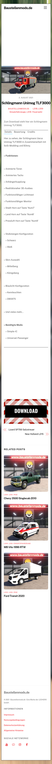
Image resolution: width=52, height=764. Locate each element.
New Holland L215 (34, 434)
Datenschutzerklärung (14, 725)
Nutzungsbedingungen (14, 720)
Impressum (9, 715)
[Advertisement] (26, 38)
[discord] (13, 744)
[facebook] (27, 744)
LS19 (35, 108)
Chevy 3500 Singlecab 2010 (20, 498)
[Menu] (45, 7)
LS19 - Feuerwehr (34, 112)
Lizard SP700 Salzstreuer (22, 429)
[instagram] (20, 744)
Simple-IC (12, 331)
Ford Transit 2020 (14, 595)
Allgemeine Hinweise (13, 730)
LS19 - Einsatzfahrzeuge (20, 543)
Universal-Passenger (17, 338)
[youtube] (6, 744)
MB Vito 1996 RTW (15, 547)
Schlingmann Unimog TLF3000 (26, 103)
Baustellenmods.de (18, 109)
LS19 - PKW (13, 495)
